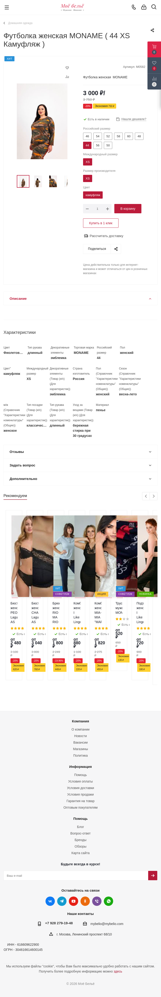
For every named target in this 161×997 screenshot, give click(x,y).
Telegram (61, 873)
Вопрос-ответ (80, 805)
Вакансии (80, 714)
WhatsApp (108, 873)
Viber (97, 873)
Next (154, 496)
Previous (146, 496)
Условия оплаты (80, 753)
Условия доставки (80, 760)
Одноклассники (85, 873)
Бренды (81, 812)
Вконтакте (50, 873)
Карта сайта (80, 825)
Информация (80, 738)
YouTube (73, 873)
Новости (80, 708)
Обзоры (81, 818)
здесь (118, 943)
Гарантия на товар (80, 773)
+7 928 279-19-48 (59, 895)
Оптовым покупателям (80, 779)
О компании (80, 701)
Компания (80, 693)
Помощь (80, 747)
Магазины (80, 721)
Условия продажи (80, 766)
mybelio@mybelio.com (107, 896)
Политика (80, 727)
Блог (80, 798)
